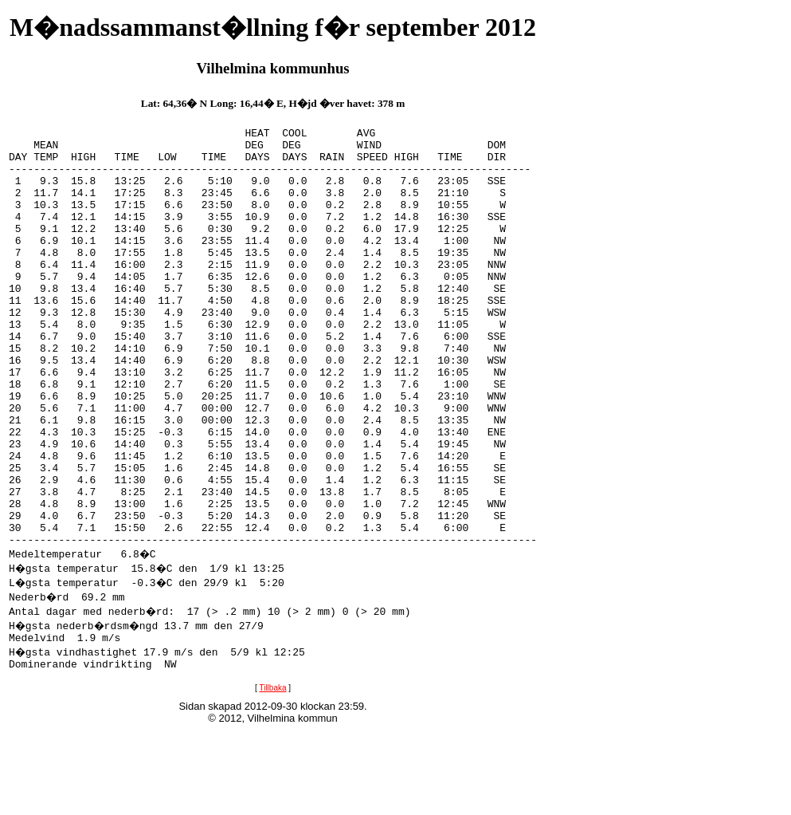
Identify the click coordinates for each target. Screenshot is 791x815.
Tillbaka (272, 776)
